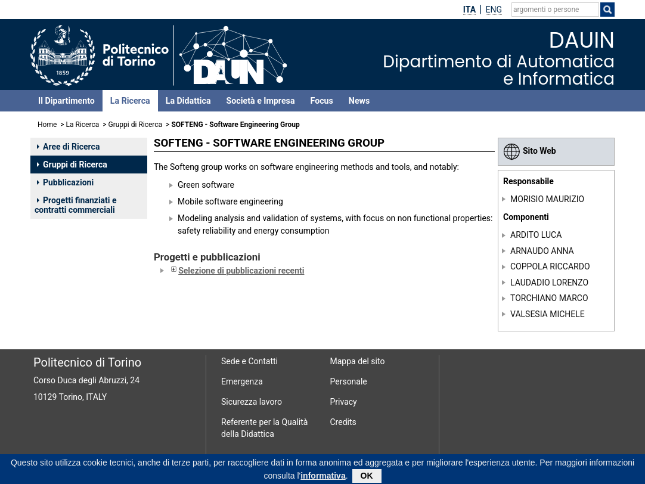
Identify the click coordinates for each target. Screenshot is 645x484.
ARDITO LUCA (536, 235)
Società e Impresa (261, 101)
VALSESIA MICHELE (547, 314)
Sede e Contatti (249, 361)
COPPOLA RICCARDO (550, 266)
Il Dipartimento (66, 101)
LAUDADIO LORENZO (549, 282)
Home (47, 124)
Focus (322, 101)
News (359, 101)
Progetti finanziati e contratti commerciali (76, 205)
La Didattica (188, 101)
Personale (348, 381)
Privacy (343, 402)
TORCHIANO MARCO (549, 298)
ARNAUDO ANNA (542, 251)
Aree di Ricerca (68, 146)
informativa (322, 478)
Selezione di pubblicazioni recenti (236, 270)
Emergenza (242, 381)
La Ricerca (130, 101)
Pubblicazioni (65, 182)
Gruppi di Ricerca (135, 124)
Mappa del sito (357, 361)
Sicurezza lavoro (251, 402)
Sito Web (529, 151)
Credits (343, 422)
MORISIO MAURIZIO (547, 199)
